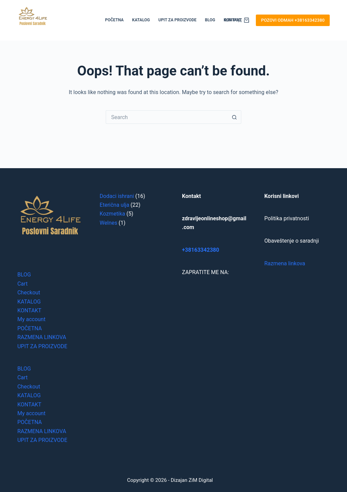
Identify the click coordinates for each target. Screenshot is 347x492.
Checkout (28, 292)
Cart (22, 284)
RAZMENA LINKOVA (41, 337)
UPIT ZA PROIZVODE (177, 20)
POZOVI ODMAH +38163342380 (292, 20)
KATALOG (141, 20)
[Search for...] (167, 117)
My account (31, 319)
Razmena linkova (284, 263)
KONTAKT (29, 310)
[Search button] (234, 117)
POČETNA (114, 20)
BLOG (210, 20)
